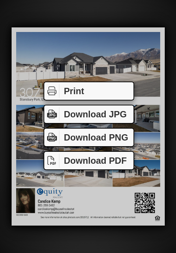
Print (64, 91)
